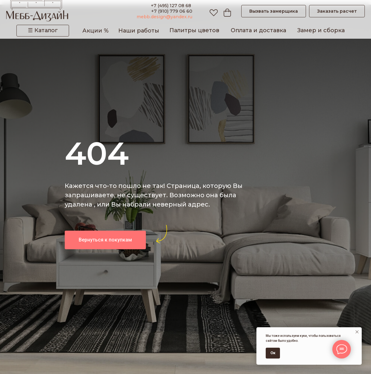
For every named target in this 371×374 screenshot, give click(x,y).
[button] (273, 11)
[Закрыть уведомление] (357, 332)
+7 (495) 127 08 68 (171, 5)
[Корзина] (225, 11)
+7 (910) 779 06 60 (171, 11)
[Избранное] (212, 11)
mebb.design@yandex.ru (164, 17)
